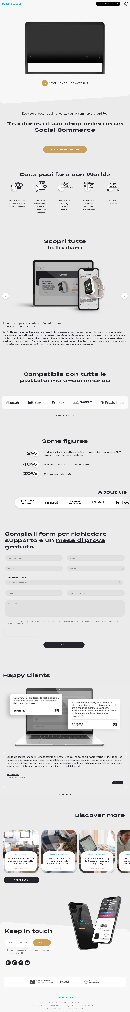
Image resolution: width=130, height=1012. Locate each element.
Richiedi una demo (108, 4)
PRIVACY (53, 999)
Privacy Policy (20, 946)
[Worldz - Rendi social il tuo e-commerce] (12, 4)
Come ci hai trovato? (17, 662)
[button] (65, 178)
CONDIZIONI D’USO (71, 999)
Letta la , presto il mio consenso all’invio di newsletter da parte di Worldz (35, 948)
